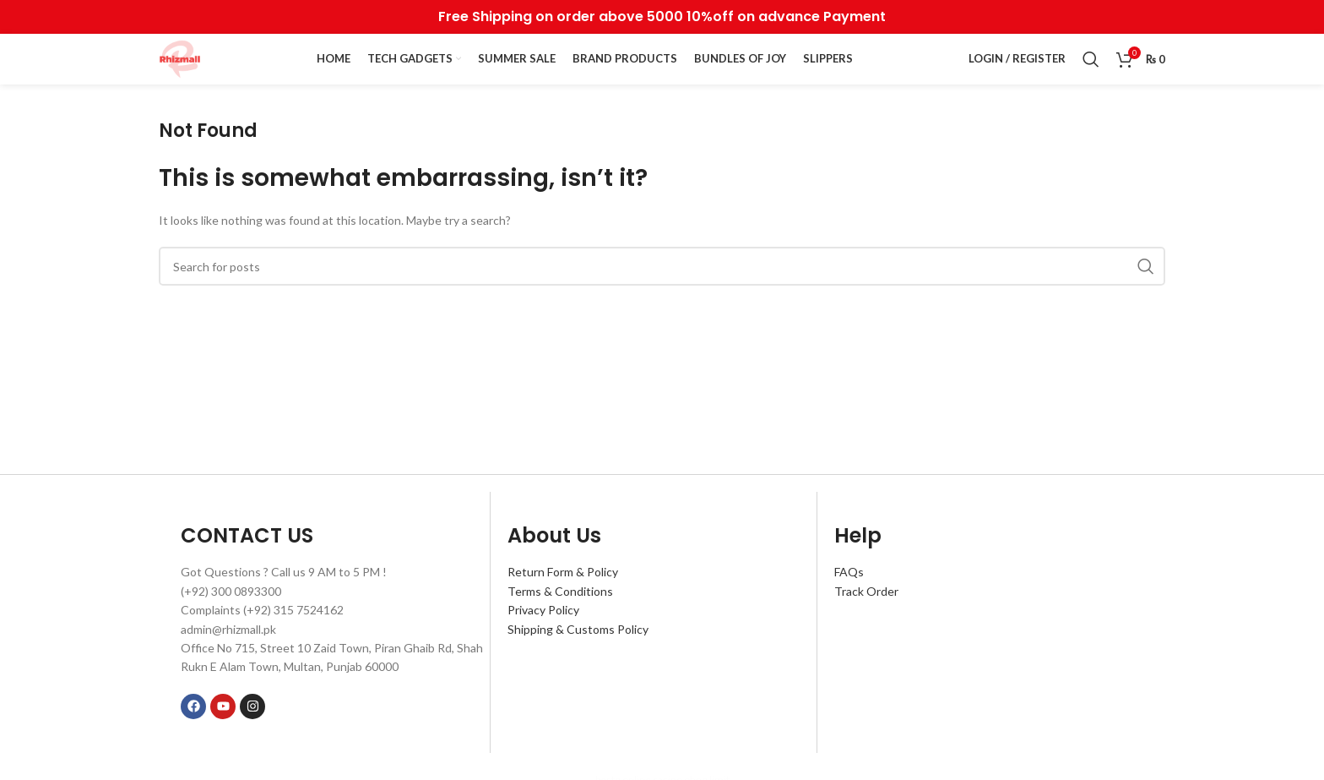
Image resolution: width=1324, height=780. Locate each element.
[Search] (1091, 59)
